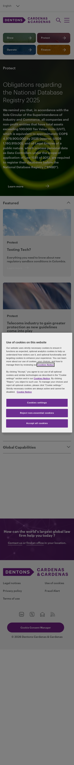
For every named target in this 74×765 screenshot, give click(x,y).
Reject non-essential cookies (37, 413)
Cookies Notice (45, 365)
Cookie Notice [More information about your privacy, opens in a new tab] (24, 392)
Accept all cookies (37, 423)
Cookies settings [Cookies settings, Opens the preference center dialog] (37, 402)
